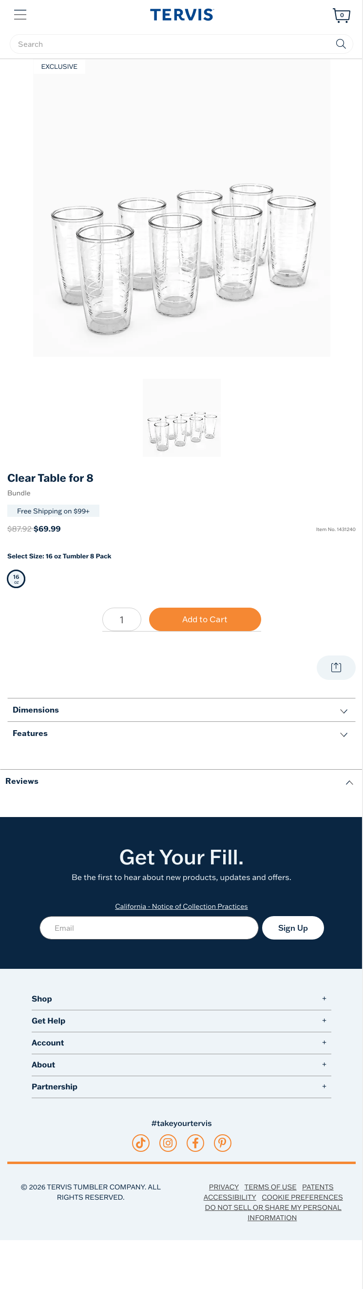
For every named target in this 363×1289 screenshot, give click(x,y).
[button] (21, 13)
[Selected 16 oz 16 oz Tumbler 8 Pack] (16, 579)
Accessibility (230, 1197)
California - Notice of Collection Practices (181, 906)
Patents (318, 1186)
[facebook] (195, 1143)
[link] (182, 418)
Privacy (224, 1186)
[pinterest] (222, 1143)
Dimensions (36, 709)
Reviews (21, 781)
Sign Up (293, 928)
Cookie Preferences (302, 1197)
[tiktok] (140, 1143)
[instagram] (167, 1143)
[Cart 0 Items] (341, 15)
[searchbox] (181, 44)
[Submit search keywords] (341, 44)
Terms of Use (271, 1186)
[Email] (149, 928)
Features (30, 733)
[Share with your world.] (336, 667)
